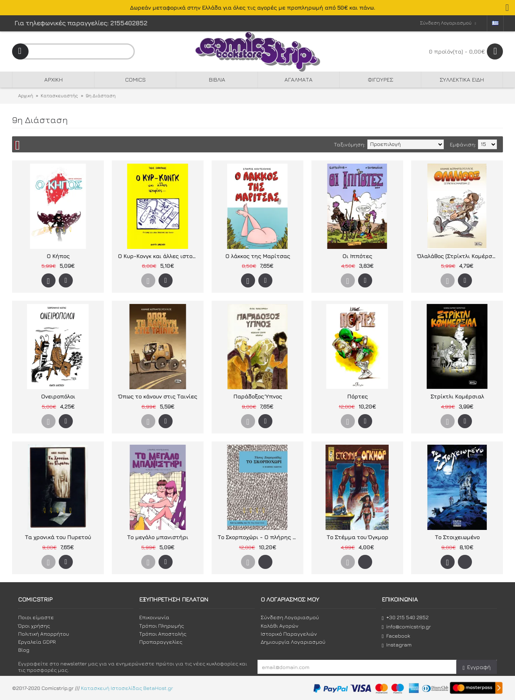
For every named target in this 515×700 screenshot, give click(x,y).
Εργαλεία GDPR (37, 641)
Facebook (396, 635)
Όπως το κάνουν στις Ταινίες (157, 396)
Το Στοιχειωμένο (457, 537)
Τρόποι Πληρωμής (161, 625)
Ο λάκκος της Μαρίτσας (257, 255)
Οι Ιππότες (357, 255)
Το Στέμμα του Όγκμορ (357, 537)
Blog (23, 650)
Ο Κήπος (58, 255)
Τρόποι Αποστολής (162, 633)
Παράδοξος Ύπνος (257, 396)
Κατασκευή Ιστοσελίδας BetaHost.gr (127, 688)
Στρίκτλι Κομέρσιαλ (457, 396)
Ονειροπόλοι (58, 396)
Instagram (397, 644)
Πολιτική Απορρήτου (43, 633)
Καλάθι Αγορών (280, 625)
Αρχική (25, 95)
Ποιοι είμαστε (36, 617)
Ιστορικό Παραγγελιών (289, 633)
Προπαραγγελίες (160, 641)
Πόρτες (357, 396)
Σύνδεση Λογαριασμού (290, 617)
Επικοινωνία (154, 617)
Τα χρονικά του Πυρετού (58, 537)
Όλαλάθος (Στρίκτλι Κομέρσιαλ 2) (458, 255)
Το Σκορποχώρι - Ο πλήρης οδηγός (259, 537)
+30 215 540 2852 (405, 617)
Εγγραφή (476, 667)
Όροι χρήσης (34, 625)
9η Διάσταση (100, 95)
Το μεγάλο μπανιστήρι (157, 537)
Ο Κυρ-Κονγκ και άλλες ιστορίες (159, 255)
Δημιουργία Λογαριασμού (293, 641)
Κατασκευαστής (59, 95)
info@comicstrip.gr (406, 626)
